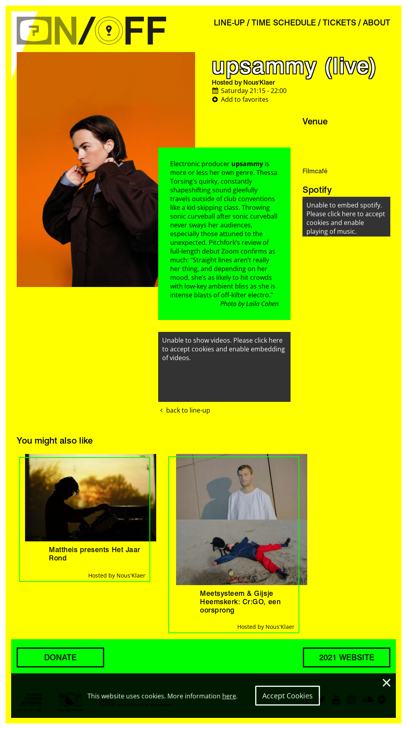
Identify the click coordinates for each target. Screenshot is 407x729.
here (229, 696)
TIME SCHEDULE (284, 22)
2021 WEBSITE (346, 657)
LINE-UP (229, 22)
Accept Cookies (287, 695)
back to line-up (184, 410)
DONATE (60, 657)
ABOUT (376, 22)
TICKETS (339, 22)
